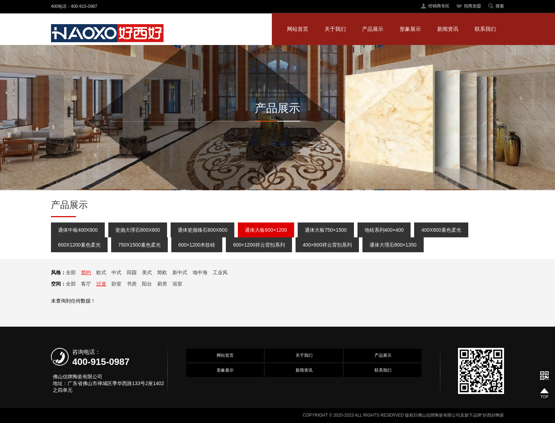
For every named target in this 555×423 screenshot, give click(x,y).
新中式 (179, 272)
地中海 (200, 272)
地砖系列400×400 (384, 230)
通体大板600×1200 (266, 230)
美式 (147, 272)
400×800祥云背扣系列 (327, 245)
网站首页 (297, 29)
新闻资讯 (447, 29)
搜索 (500, 6)
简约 (86, 272)
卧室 (116, 284)
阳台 (147, 284)
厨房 (162, 284)
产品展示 (372, 29)
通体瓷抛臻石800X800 (202, 230)
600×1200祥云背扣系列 (259, 245)
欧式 (101, 272)
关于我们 (335, 29)
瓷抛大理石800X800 (137, 230)
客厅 (86, 284)
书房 (132, 284)
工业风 (220, 272)
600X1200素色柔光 (79, 245)
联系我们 (485, 29)
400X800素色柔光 (441, 230)
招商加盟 (472, 6)
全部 (71, 272)
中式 (116, 272)
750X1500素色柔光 (139, 245)
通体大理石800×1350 (393, 245)
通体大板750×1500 (326, 230)
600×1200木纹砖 (197, 245)
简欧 (162, 272)
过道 (101, 284)
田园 (132, 272)
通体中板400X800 (78, 230)
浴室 (177, 284)
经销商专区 (439, 6)
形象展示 (410, 29)
